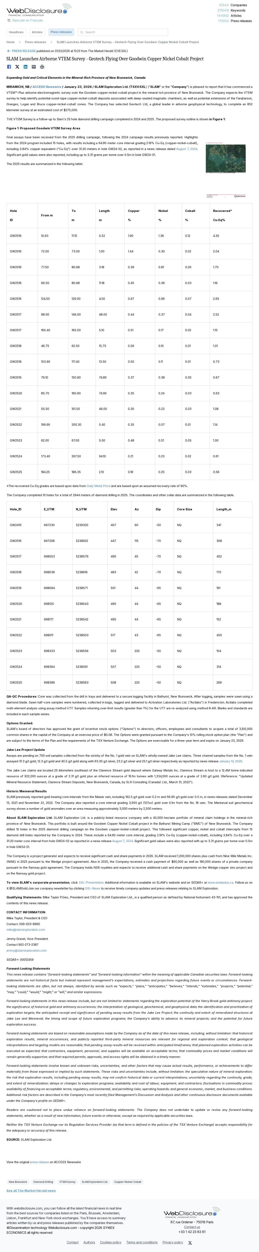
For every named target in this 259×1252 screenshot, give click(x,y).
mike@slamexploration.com (25, 930)
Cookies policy (110, 1242)
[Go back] (21, 51)
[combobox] (122, 32)
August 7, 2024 (186, 149)
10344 (224, 5)
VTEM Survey (67, 1181)
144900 (223, 16)
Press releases (241, 21)
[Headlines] (39, 9)
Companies (239, 5)
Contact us (192, 1227)
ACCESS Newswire (46, 87)
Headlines (16, 32)
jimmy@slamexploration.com (26, 950)
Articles (236, 16)
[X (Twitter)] (190, 1243)
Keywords (238, 10)
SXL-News (92, 888)
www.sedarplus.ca (220, 882)
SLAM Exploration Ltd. (95, 1181)
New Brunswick (18, 1181)
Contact (73, 1242)
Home (10, 42)
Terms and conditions (142, 1242)
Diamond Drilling (43, 1181)
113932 (223, 21)
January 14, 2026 (230, 761)
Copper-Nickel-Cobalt (127, 1181)
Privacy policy (172, 1242)
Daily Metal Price (99, 486)
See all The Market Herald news (31, 1190)
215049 (223, 10)
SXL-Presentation (91, 882)
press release (39, 1162)
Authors (89, 1242)
